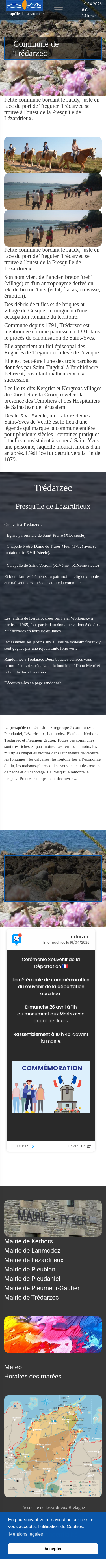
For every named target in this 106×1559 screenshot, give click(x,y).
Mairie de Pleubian (29, 1269)
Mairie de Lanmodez (32, 1250)
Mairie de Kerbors (28, 1241)
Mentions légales (27, 1181)
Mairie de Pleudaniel (32, 1278)
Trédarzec (42, 790)
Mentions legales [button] (26, 1534)
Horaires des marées (32, 1376)
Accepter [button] (53, 1549)
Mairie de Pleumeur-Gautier (41, 1288)
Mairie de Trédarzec (31, 1297)
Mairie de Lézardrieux (34, 1260)
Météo (13, 1367)
